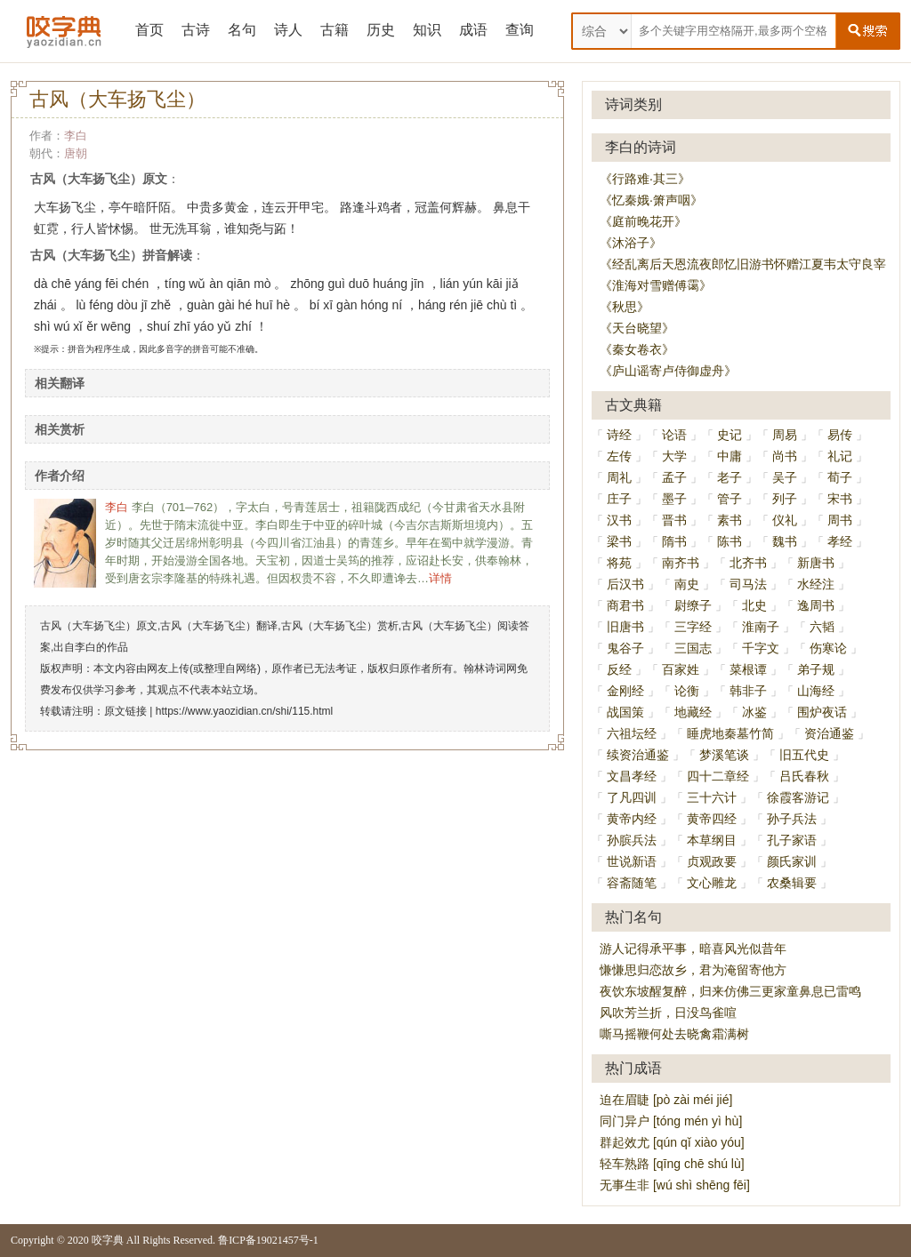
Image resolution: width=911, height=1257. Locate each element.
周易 (784, 435)
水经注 (815, 584)
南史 (686, 584)
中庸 (729, 456)
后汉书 (625, 584)
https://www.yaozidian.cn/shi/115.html (244, 711)
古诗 (195, 29)
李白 (75, 135)
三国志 (693, 648)
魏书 (784, 541)
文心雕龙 (712, 883)
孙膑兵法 (632, 840)
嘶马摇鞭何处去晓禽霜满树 (674, 1034)
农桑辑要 (792, 883)
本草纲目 (712, 840)
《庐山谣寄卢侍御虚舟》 (668, 371)
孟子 (674, 477)
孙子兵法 (792, 819)
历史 (381, 29)
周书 (839, 520)
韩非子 (748, 691)
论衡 (686, 691)
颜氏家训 (792, 861)
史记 (729, 435)
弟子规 (815, 669)
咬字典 (108, 1240)
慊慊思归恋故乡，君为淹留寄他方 (693, 970)
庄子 (619, 499)
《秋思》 (624, 307)
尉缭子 (693, 605)
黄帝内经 (632, 819)
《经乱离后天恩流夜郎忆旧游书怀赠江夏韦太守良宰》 (749, 264)
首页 (149, 29)
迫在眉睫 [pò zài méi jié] (666, 1100)
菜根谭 (748, 669)
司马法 (748, 584)
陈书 (729, 541)
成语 (473, 29)
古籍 (334, 29)
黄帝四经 (712, 819)
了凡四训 (632, 797)
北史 (754, 605)
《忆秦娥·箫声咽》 (651, 200)
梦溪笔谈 (724, 755)
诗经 (619, 435)
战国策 (625, 712)
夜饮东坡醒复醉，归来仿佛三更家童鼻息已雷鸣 (730, 991)
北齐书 (748, 563)
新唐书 (815, 563)
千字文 (760, 648)
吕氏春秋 (804, 776)
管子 (729, 499)
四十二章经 (718, 776)
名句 (242, 29)
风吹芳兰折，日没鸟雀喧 (668, 1012)
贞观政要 (712, 861)
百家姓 (680, 669)
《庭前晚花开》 (643, 221)
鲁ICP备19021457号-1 (268, 1240)
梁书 (619, 541)
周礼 (619, 477)
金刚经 (625, 691)
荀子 (839, 477)
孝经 (839, 541)
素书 (729, 520)
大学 (674, 456)
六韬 (822, 627)
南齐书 (680, 563)
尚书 (784, 456)
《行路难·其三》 (645, 179)
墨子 (674, 499)
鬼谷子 (625, 648)
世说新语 (632, 861)
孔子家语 (792, 840)
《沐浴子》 (631, 243)
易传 (839, 435)
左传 (619, 456)
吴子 (784, 477)
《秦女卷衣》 (637, 349)
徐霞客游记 (798, 797)
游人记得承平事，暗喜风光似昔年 (693, 948)
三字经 (693, 627)
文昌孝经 (632, 776)
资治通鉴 (829, 733)
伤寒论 (828, 648)
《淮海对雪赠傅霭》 (656, 285)
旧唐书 (625, 627)
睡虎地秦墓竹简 (730, 733)
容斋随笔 (632, 883)
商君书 (625, 605)
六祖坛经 (632, 733)
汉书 (619, 520)
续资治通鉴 (638, 755)
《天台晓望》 (637, 328)
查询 (519, 29)
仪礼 (784, 520)
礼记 (839, 456)
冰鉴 (754, 712)
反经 (619, 669)
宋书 (839, 499)
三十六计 (712, 797)
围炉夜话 (822, 712)
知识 (427, 29)
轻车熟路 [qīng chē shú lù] (672, 1164)
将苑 (619, 563)
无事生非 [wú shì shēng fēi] (675, 1185)
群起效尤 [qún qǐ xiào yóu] (672, 1142)
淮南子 (760, 627)
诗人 (288, 29)
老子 (729, 477)
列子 (784, 499)
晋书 (674, 520)
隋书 (674, 541)
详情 (440, 578)
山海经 (815, 691)
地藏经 (693, 712)
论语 (674, 435)
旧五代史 (804, 755)
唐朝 (75, 153)
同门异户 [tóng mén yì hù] (671, 1121)
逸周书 (815, 605)
